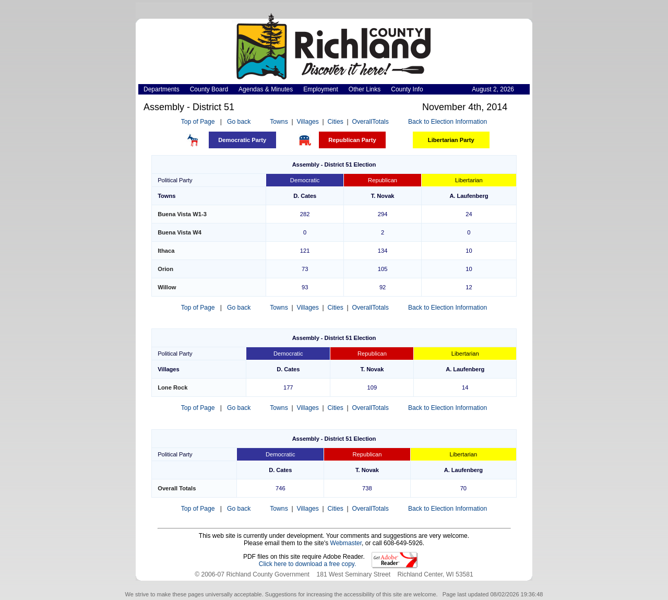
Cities (335, 121)
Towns (279, 121)
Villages (307, 121)
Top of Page (198, 121)
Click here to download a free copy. (307, 564)
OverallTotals (370, 121)
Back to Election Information (447, 121)
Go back (238, 121)
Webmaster (346, 543)
